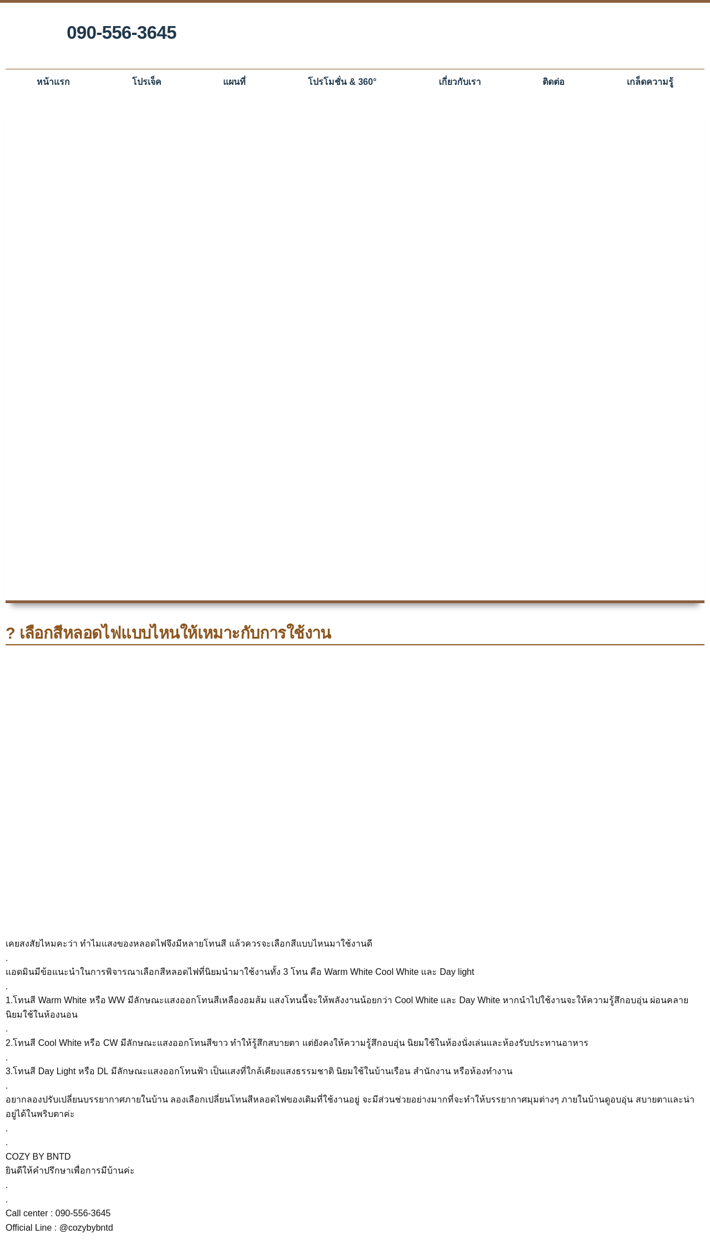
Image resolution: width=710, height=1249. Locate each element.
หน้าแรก (53, 82)
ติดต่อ (553, 82)
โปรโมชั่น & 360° (342, 82)
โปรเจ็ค (146, 82)
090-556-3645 (121, 32)
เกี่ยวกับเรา (460, 82)
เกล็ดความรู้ (650, 82)
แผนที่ (234, 82)
